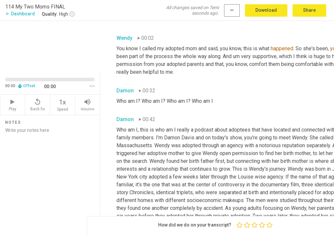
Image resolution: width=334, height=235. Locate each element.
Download (266, 10)
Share (309, 10)
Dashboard (20, 13)
